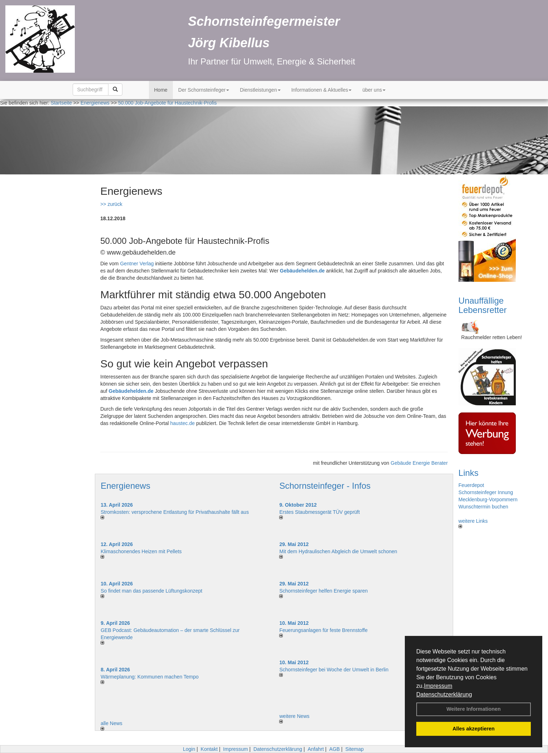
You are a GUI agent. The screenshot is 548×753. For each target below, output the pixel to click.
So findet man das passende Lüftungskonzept (151, 591)
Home (161, 90)
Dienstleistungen (260, 90)
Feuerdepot (471, 485)
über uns (373, 90)
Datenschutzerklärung (444, 694)
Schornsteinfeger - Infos (324, 486)
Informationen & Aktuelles (321, 90)
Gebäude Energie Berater (419, 463)
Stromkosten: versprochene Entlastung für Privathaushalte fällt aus (175, 512)
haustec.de (182, 423)
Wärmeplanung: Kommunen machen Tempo (150, 677)
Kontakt (209, 749)
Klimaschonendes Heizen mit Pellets (141, 551)
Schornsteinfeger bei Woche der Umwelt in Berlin (333, 669)
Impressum (438, 686)
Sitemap (354, 749)
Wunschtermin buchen (483, 507)
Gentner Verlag (137, 263)
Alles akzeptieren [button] (473, 729)
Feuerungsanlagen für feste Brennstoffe (323, 630)
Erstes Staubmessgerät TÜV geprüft (319, 512)
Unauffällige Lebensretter (483, 305)
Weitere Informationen (473, 709)
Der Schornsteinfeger (203, 90)
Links (469, 473)
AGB (334, 749)
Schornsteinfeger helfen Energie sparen (323, 591)
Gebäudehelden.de (302, 271)
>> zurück (111, 204)
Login (189, 749)
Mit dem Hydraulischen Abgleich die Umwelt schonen (338, 551)
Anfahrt (315, 749)
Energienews (125, 486)
